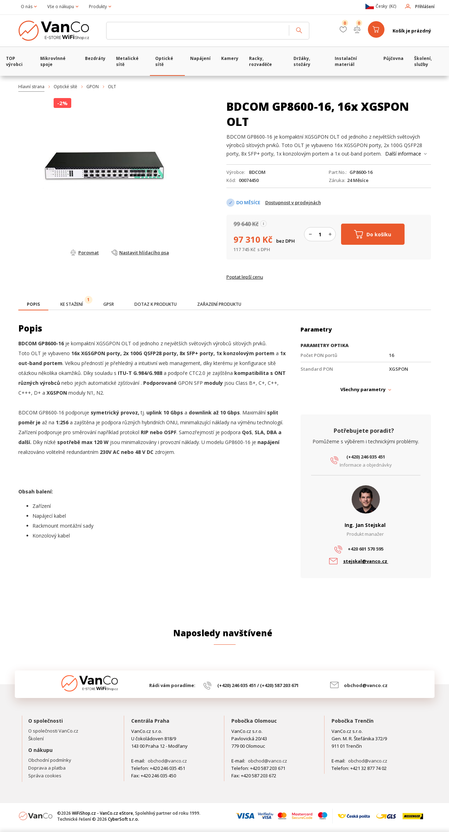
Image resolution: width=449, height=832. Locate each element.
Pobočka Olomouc (254, 720)
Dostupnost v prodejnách (293, 202)
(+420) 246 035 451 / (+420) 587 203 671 (258, 685)
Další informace (403, 153)
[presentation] (33, 304)
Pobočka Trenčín (353, 720)
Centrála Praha (150, 720)
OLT (112, 87)
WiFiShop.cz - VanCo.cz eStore (58, 30)
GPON (92, 87)
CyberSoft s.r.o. (123, 819)
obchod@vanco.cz (366, 685)
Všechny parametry (363, 389)
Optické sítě (65, 87)
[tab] (33, 304)
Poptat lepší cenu (244, 277)
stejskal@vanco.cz (365, 561)
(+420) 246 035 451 (365, 457)
